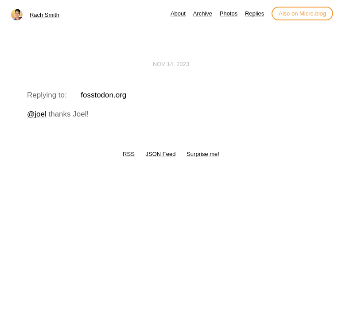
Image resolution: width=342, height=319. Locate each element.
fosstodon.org (103, 95)
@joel (37, 114)
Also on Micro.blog (302, 13)
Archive (202, 13)
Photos (228, 13)
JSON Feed (161, 154)
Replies (254, 13)
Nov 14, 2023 (171, 64)
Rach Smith (44, 15)
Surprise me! (203, 154)
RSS (129, 154)
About (178, 13)
